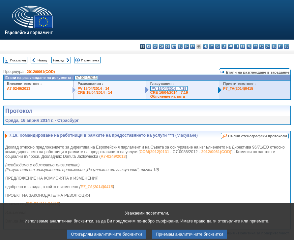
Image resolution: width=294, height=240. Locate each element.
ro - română (261, 46)
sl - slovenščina (274, 46)
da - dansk (161, 46)
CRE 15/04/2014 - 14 (94, 92)
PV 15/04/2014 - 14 (93, 88)
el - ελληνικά (180, 46)
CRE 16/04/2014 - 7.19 (169, 92)
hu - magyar (230, 46)
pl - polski (249, 46)
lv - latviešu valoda (217, 46)
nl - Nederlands (242, 46)
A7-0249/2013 (18, 88)
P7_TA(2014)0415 (238, 88)
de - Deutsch (167, 46)
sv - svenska (286, 46)
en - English (186, 46)
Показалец (18, 60)
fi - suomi (280, 46)
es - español (148, 46)
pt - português (255, 46)
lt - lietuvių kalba (223, 46)
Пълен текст (90, 60)
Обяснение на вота (167, 96)
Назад (42, 60)
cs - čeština (155, 46)
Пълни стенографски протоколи (257, 136)
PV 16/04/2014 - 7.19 (169, 88)
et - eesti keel (173, 46)
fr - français (192, 46)
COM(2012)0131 (154, 152)
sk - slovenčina (267, 46)
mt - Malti (236, 46)
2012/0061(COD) (41, 72)
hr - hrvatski (205, 46)
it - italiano (211, 46)
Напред (58, 60)
